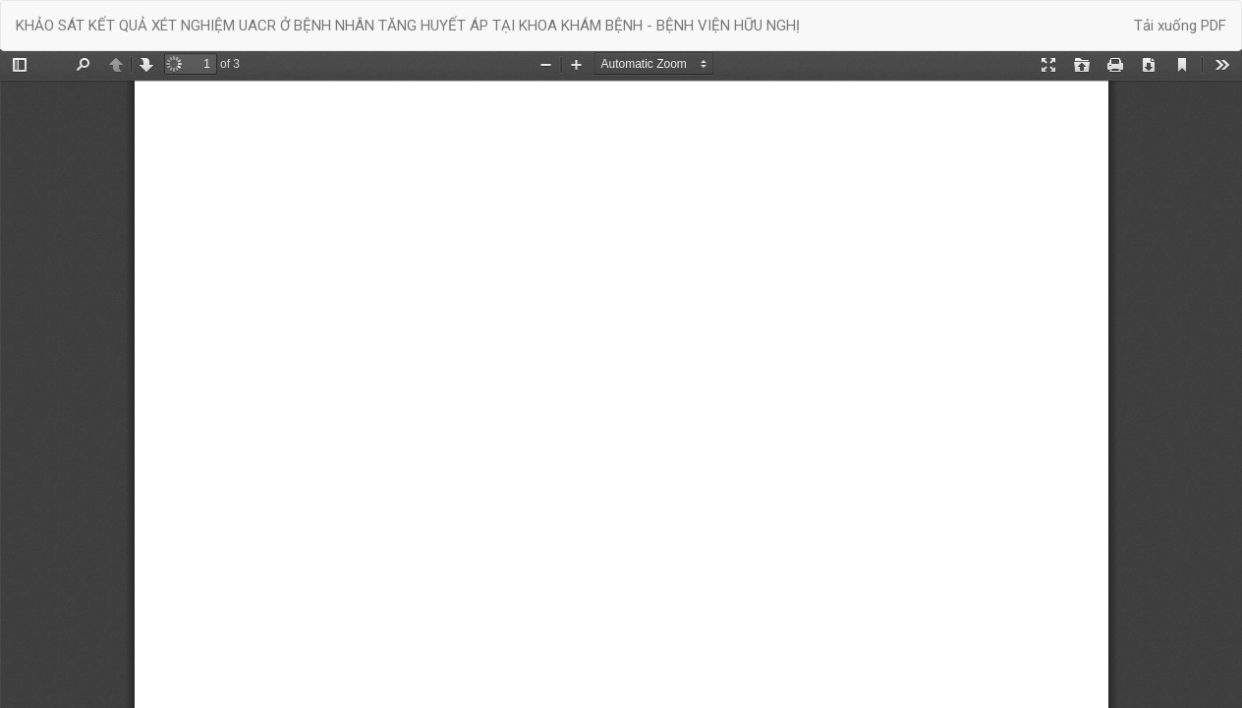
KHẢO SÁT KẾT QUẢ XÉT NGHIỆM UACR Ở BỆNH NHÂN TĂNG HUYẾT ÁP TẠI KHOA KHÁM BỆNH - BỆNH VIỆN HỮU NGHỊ (408, 25)
